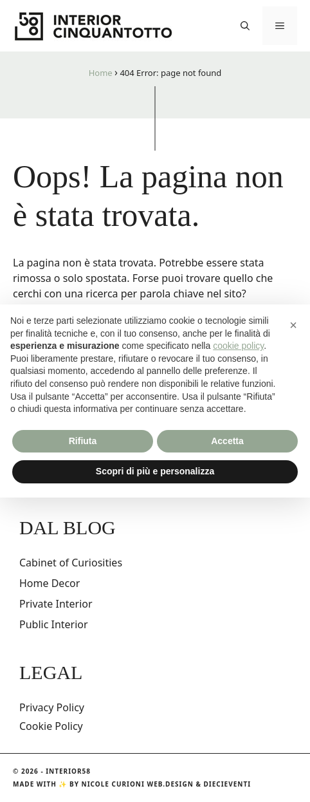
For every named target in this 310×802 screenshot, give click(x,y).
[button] (245, 25)
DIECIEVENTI (227, 783)
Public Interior (53, 624)
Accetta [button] (227, 441)
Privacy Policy (51, 707)
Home (101, 73)
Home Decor (49, 583)
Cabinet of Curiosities (70, 562)
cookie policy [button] (238, 345)
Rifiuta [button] (83, 441)
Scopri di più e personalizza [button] (155, 471)
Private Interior (56, 604)
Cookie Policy (51, 726)
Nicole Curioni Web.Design (138, 783)
